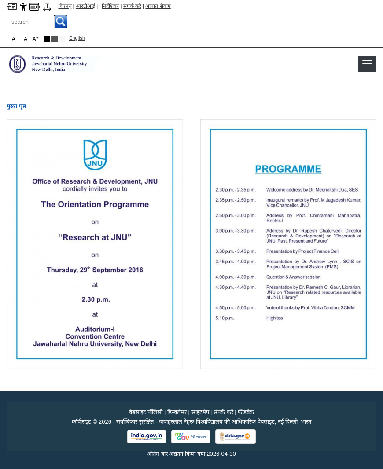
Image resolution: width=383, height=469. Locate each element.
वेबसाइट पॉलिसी (146, 412)
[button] (367, 63)
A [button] (35, 39)
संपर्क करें (132, 6)
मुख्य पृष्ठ (16, 106)
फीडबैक (246, 412)
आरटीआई (85, 6)
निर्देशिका (110, 6)
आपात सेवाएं (157, 6)
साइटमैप (200, 412)
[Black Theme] (47, 39)
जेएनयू (65, 6)
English (77, 38)
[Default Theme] (62, 39)
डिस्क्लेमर (177, 412)
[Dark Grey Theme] (54, 39)
